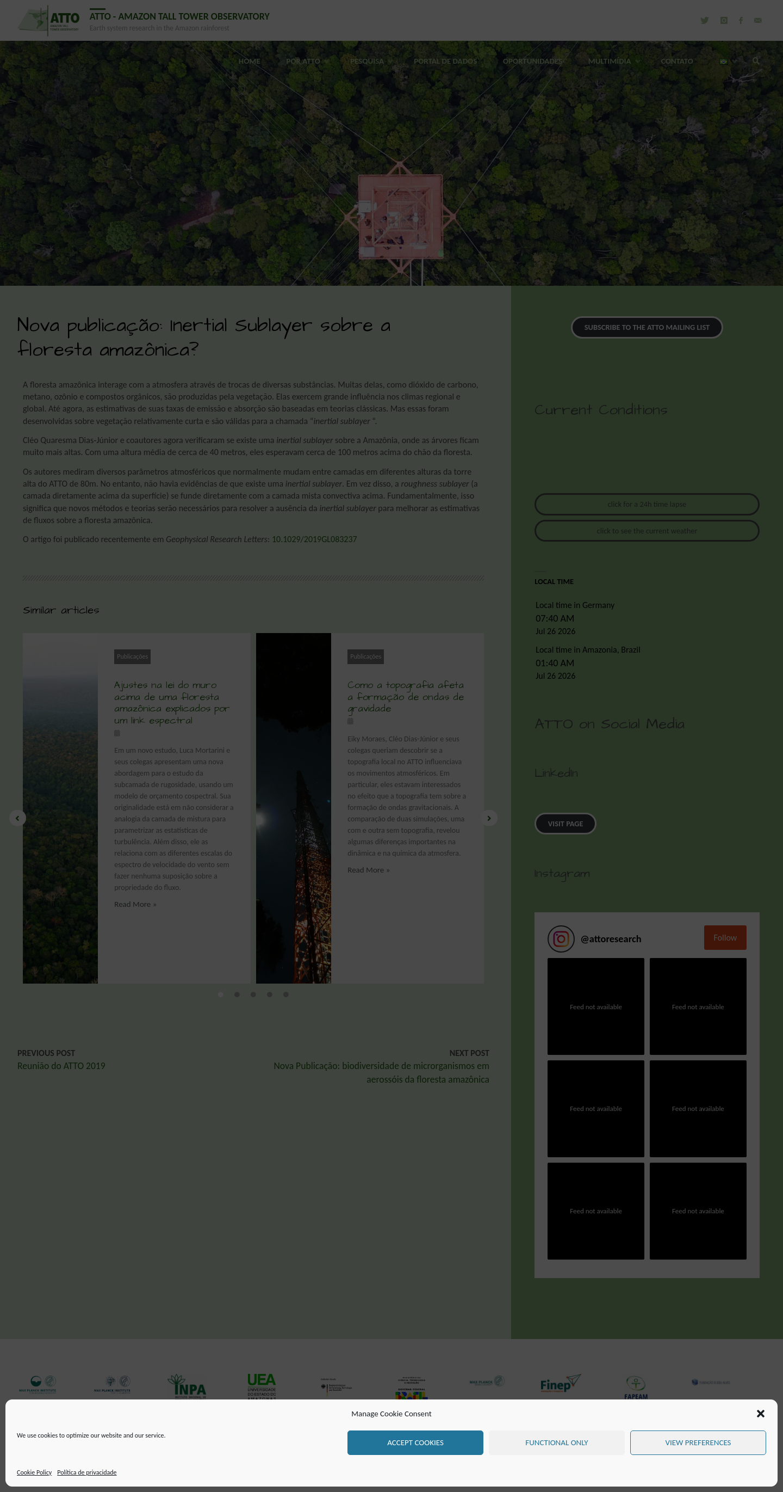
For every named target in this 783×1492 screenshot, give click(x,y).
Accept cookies (415, 1442)
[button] (760, 1413)
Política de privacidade (86, 1472)
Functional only (556, 1442)
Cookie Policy (34, 1472)
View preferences (698, 1442)
